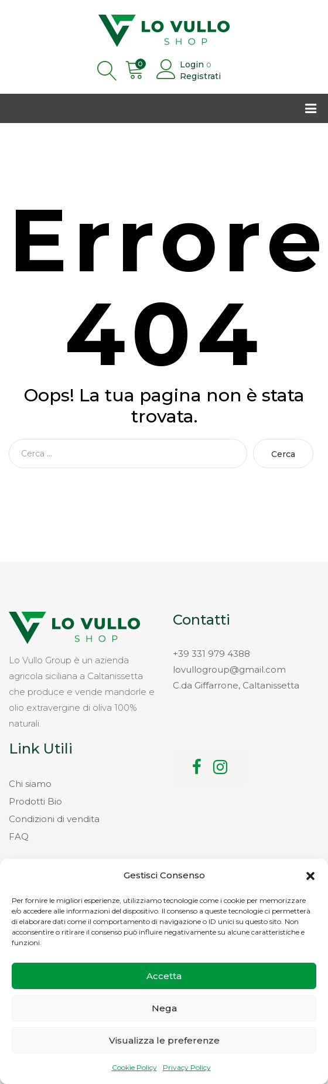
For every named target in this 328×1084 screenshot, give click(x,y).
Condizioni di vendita (54, 818)
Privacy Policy (187, 1067)
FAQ (19, 836)
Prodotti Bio (35, 801)
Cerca (283, 454)
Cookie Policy (134, 1067)
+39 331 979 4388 (211, 653)
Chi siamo (30, 783)
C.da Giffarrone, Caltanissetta (236, 685)
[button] (310, 876)
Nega (164, 1008)
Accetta (164, 975)
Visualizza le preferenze (164, 1040)
